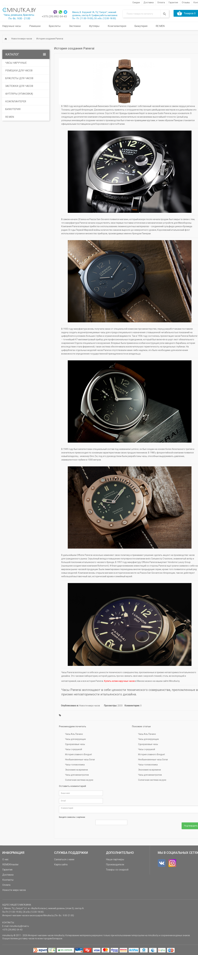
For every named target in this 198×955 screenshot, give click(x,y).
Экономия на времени (76, 769)
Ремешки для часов (18, 70)
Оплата (6, 884)
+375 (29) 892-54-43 (54, 16)
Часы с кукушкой (73, 749)
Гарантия (7, 869)
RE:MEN (160, 26)
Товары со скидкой (117, 869)
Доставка (7, 874)
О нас (5, 858)
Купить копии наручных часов (119, 681)
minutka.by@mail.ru (19, 925)
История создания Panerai (49, 38)
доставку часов (26, 938)
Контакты (8, 879)
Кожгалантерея (15, 101)
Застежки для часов (19, 85)
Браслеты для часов (19, 78)
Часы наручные (16, 62)
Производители (115, 863)
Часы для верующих (75, 739)
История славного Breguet (78, 754)
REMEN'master (10, 863)
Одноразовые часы (75, 744)
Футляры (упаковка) (19, 93)
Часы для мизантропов (77, 775)
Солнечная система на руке (79, 780)
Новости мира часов (21, 38)
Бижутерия (13, 109)
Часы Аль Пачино (74, 734)
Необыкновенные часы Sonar (80, 759)
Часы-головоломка (75, 764)
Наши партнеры (115, 858)
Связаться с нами (64, 858)
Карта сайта (60, 863)
